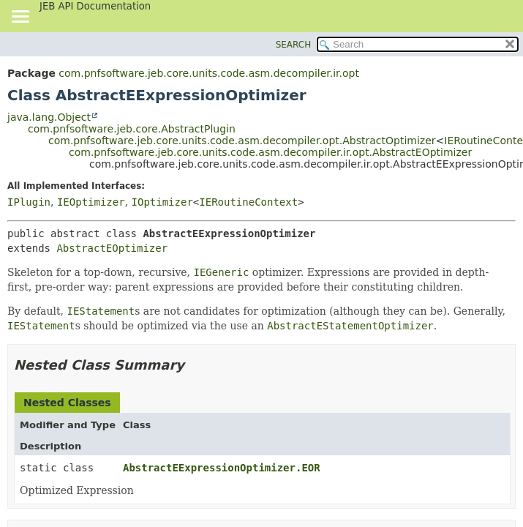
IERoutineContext (248, 202)
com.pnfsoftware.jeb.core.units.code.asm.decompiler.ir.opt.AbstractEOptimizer (270, 152)
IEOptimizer (91, 202)
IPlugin (28, 202)
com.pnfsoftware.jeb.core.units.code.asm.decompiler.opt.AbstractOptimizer (242, 140)
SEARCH (294, 45)
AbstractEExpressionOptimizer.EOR (221, 468)
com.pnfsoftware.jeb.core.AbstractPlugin (132, 129)
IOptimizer (162, 202)
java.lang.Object (49, 117)
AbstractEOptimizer (112, 248)
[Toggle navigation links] (19, 17)
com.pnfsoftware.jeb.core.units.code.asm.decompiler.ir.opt (209, 73)
